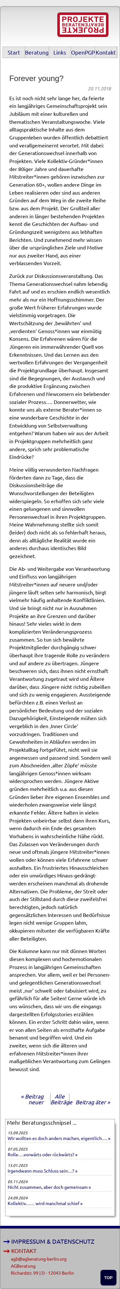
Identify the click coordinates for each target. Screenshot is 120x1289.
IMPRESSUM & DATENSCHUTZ (52, 1241)
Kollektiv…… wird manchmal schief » (45, 1203)
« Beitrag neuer (32, 1099)
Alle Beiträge (61, 1099)
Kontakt (106, 52)
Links (59, 52)
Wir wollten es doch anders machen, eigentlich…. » (59, 1138)
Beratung (37, 52)
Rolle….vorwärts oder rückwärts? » (42, 1154)
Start (14, 52)
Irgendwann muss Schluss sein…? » (42, 1171)
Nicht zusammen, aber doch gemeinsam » (49, 1187)
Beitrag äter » (93, 1102)
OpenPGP (83, 52)
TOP (108, 1277)
